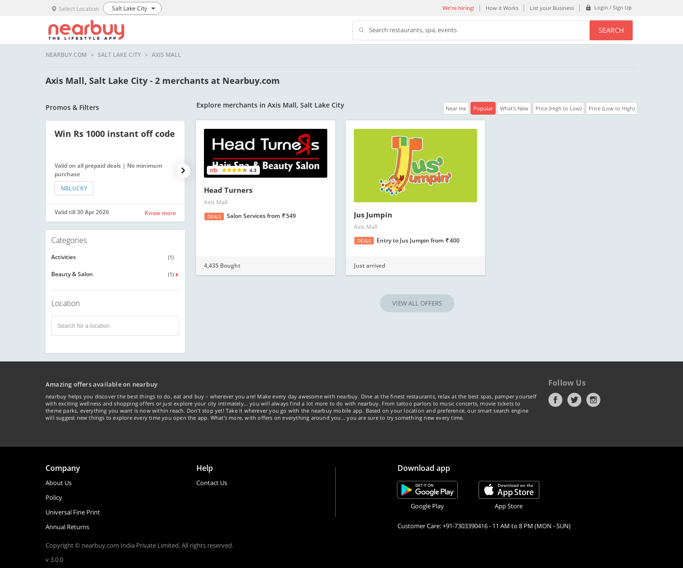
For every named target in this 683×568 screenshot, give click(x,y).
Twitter (574, 400)
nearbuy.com (66, 55)
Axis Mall (166, 55)
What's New (514, 108)
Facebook (555, 400)
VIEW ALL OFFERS (417, 303)
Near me (456, 108)
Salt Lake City (119, 55)
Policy (54, 497)
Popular (483, 108)
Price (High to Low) (558, 108)
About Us (59, 482)
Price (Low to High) (612, 108)
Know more (160, 213)
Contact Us (211, 482)
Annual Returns (67, 527)
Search (611, 30)
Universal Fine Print (73, 512)
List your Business (552, 7)
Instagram (593, 400)
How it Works (502, 7)
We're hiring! (458, 7)
